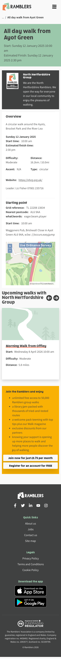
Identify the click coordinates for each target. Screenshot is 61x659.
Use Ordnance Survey (35, 245)
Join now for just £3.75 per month (30, 458)
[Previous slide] (49, 298)
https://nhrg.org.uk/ (30, 180)
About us (30, 523)
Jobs (30, 529)
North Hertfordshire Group (36, 75)
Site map (30, 541)
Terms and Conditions (30, 564)
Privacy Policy (30, 558)
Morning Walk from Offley (26, 345)
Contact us (30, 535)
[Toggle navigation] (54, 6)
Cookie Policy (30, 570)
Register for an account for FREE (30, 465)
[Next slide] (56, 298)
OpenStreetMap (38, 284)
